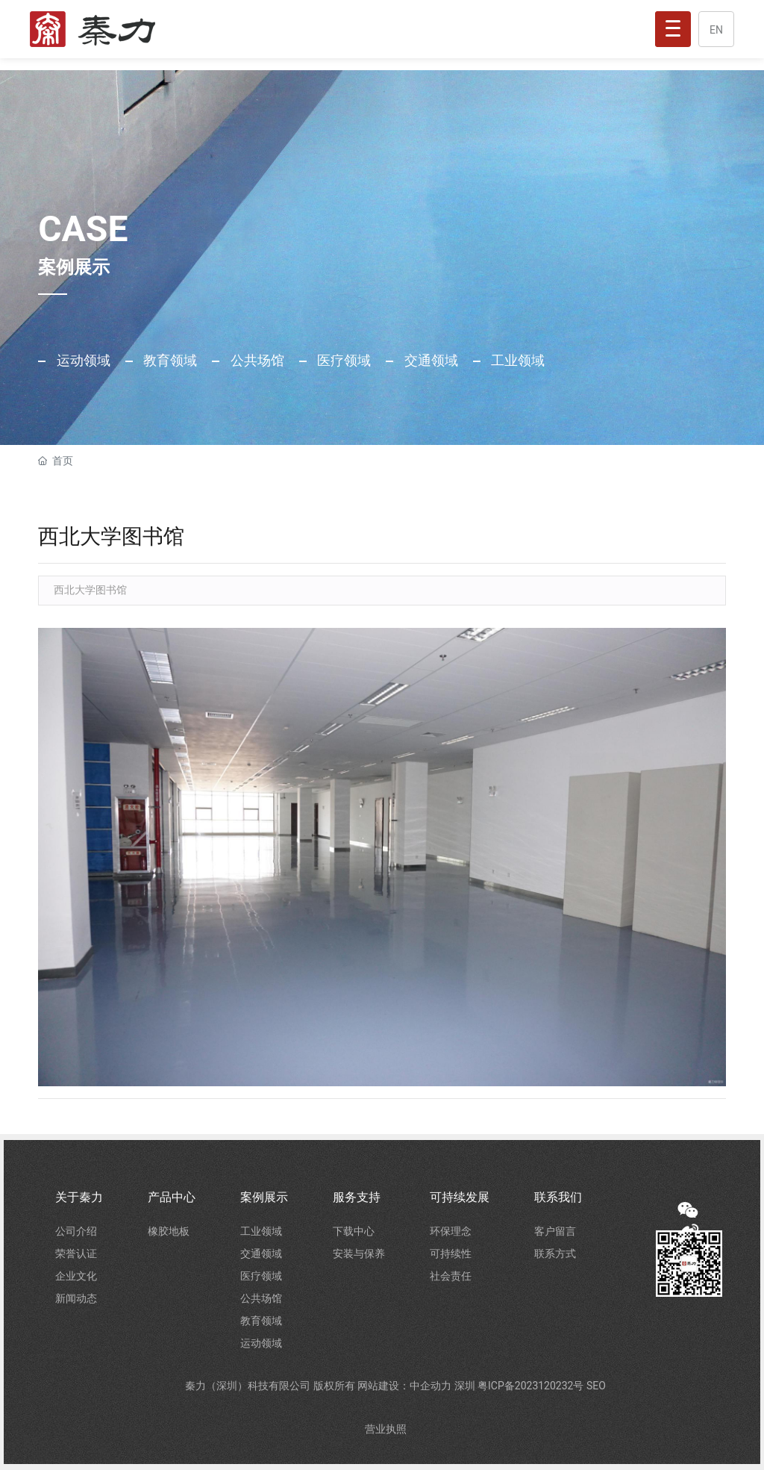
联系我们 (558, 1197)
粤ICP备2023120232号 (532, 1386)
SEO (596, 1386)
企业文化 (76, 1276)
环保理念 (451, 1231)
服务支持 (357, 1197)
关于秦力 (79, 1197)
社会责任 (451, 1276)
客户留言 (555, 1231)
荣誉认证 (76, 1253)
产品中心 (171, 1197)
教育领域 (168, 360)
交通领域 (429, 360)
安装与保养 (359, 1253)
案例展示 (264, 1197)
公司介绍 (76, 1231)
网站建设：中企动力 (405, 1386)
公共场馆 (255, 360)
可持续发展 (459, 1197)
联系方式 (555, 1253)
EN (716, 30)
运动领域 (81, 360)
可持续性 (451, 1253)
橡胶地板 (169, 1231)
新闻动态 (76, 1298)
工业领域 (516, 360)
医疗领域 (342, 360)
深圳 (466, 1386)
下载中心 (354, 1231)
